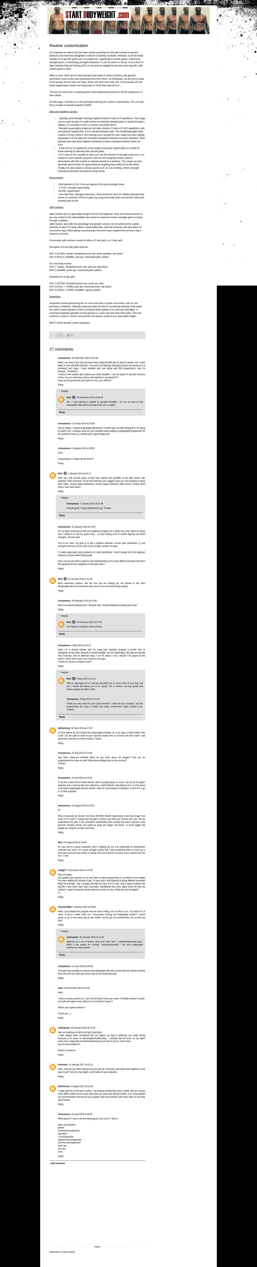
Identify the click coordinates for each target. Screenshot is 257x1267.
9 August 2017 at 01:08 (82, 1086)
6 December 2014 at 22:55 (79, 870)
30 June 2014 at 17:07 (81, 728)
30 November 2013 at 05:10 (84, 358)
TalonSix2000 (65, 907)
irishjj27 (62, 870)
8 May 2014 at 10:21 (86, 678)
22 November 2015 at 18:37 (77, 988)
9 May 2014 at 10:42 (89, 699)
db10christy (64, 728)
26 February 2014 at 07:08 (84, 601)
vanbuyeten (73, 937)
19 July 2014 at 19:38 (81, 778)
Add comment (58, 1163)
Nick (69, 397)
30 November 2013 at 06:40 (89, 397)
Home (97, 1247)
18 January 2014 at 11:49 (80, 579)
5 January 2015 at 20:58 (84, 907)
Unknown (63, 1064)
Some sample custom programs (73, 322)
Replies (64, 391)
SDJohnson (64, 1086)
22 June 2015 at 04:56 (82, 966)
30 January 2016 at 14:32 (83, 1028)
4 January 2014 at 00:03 (82, 448)
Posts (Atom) (68, 1252)
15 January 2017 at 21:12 (81, 1064)
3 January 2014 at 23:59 (82, 423)
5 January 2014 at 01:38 (91, 503)
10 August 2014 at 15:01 (83, 805)
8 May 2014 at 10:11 (81, 645)
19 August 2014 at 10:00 (74, 842)
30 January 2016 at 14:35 (92, 937)
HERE (88, 105)
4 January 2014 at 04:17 (79, 473)
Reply (61, 385)
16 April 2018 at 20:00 (81, 1114)
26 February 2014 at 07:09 (89, 622)
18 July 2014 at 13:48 (81, 753)
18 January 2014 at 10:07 (83, 527)
